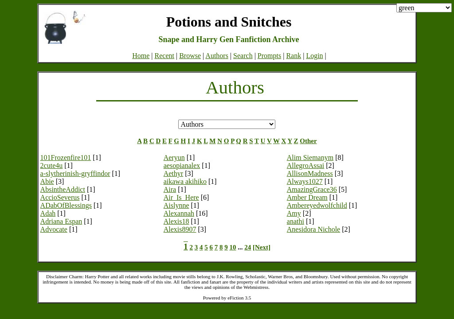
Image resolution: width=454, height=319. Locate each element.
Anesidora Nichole (313, 229)
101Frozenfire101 (65, 157)
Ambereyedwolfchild (317, 205)
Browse (190, 55)
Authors (216, 55)
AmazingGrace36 (312, 189)
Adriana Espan (61, 221)
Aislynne (176, 205)
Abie (47, 181)
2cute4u (51, 165)
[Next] (261, 247)
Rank (293, 55)
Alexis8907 (180, 229)
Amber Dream (307, 197)
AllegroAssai (305, 165)
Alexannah (179, 213)
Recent (164, 55)
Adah (48, 213)
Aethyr (173, 173)
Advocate (53, 229)
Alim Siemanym (310, 157)
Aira (170, 189)
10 (233, 247)
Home (140, 55)
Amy (294, 213)
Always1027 (305, 181)
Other (308, 140)
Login (314, 55)
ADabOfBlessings (66, 205)
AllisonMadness (310, 173)
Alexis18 (176, 221)
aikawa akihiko (185, 181)
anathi (295, 221)
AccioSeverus (60, 197)
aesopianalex (182, 165)
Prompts (269, 55)
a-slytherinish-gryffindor (75, 173)
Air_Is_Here (181, 197)
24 (247, 247)
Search (243, 55)
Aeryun (174, 157)
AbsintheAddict (62, 189)
